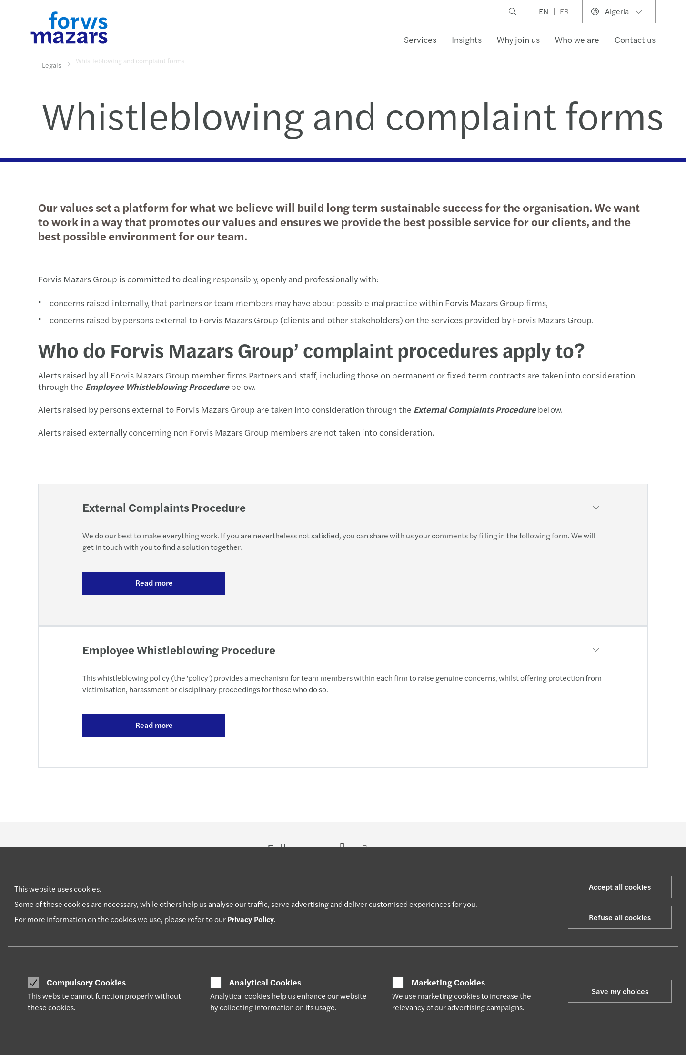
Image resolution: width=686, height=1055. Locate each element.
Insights (467, 39)
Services (420, 39)
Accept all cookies (620, 886)
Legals (51, 64)
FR (564, 11)
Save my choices (620, 990)
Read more (154, 582)
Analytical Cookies (265, 982)
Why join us (518, 39)
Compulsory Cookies (86, 982)
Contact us (635, 39)
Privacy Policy (250, 919)
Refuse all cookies (620, 917)
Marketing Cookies (448, 982)
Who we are (577, 39)
